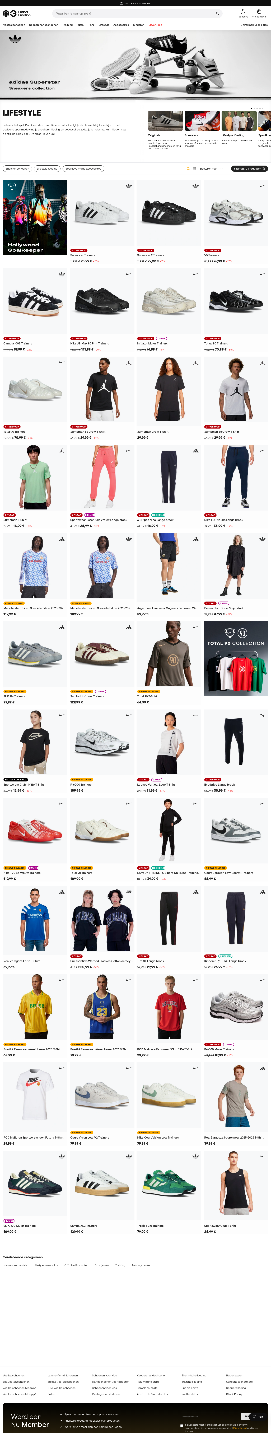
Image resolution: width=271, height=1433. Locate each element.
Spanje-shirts (190, 1387)
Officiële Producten (76, 1265)
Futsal (80, 24)
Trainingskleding (192, 1381)
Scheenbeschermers (239, 1381)
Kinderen (138, 24)
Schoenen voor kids (104, 1375)
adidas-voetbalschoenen (63, 1381)
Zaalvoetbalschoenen (16, 1381)
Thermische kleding (194, 1375)
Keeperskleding (236, 1387)
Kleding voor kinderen (106, 1394)
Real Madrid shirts (148, 1381)
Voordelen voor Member (135, 3)
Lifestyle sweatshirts (46, 1265)
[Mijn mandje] (259, 13)
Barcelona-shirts (147, 1387)
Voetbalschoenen (14, 24)
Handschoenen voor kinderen (110, 1381)
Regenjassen (234, 1375)
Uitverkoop (155, 24)
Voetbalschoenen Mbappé (19, 1387)
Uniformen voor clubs (254, 24)
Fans (91, 24)
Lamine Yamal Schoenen (63, 1375)
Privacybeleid (240, 1428)
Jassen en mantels (15, 1265)
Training (67, 24)
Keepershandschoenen (43, 24)
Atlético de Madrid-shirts (152, 1394)
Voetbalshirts (190, 1394)
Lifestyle (104, 24)
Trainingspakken (141, 1265)
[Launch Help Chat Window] (258, 1417)
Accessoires (121, 24)
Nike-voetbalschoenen (62, 1387)
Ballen (51, 1394)
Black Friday (234, 1394)
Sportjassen (102, 1265)
